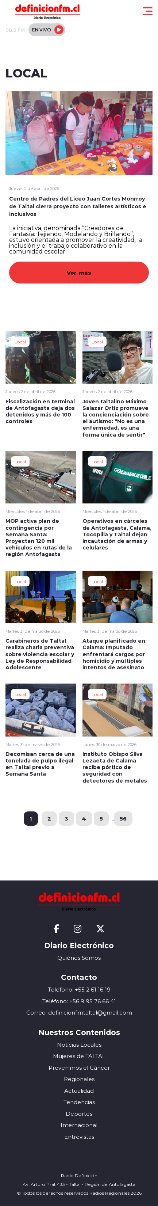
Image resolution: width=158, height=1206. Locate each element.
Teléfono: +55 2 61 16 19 (79, 989)
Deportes (79, 1113)
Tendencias (79, 1102)
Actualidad (79, 1090)
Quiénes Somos (79, 957)
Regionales (79, 1079)
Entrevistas (79, 1136)
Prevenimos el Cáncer (79, 1067)
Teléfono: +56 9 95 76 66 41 (79, 1001)
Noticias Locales (79, 1044)
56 (123, 818)
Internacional (79, 1125)
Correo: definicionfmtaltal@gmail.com (79, 1012)
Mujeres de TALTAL (79, 1056)
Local (20, 342)
